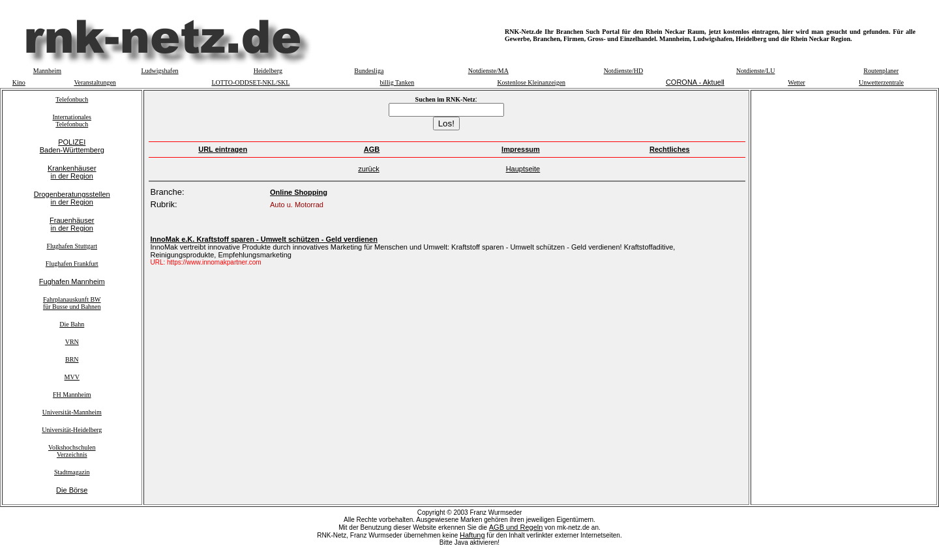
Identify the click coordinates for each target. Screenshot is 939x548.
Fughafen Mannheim (72, 281)
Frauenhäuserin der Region (72, 224)
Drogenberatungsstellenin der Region (72, 198)
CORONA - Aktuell (695, 82)
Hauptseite (523, 169)
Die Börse (71, 490)
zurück (368, 169)
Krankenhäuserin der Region (72, 172)
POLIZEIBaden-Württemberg (72, 146)
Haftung (472, 535)
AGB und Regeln (516, 527)
